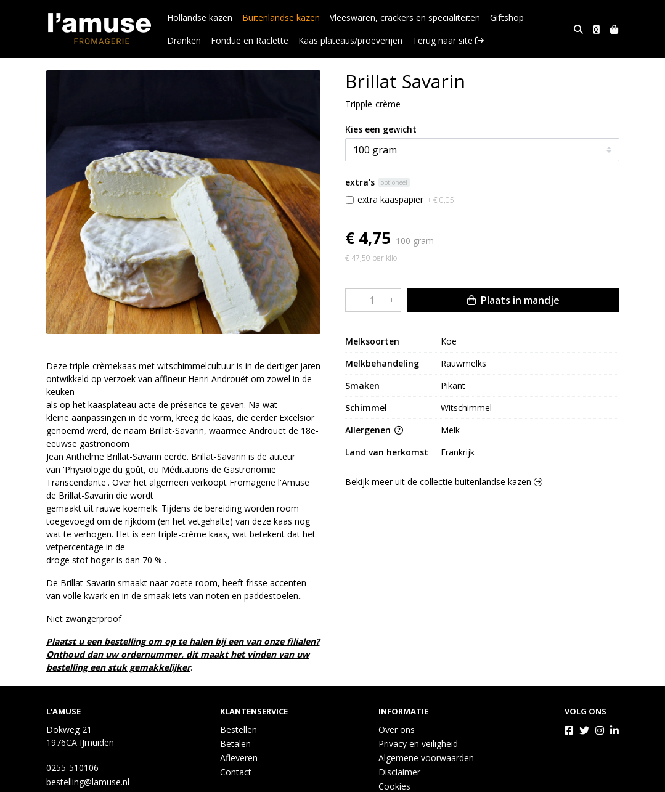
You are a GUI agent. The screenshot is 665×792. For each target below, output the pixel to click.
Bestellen (238, 729)
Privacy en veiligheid (418, 743)
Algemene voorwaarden (426, 758)
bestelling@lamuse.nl (87, 782)
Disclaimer (399, 772)
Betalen (235, 743)
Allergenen (374, 430)
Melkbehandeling (382, 363)
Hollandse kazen (199, 17)
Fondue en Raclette (206, 40)
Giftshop (507, 17)
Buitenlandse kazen (281, 17)
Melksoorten (372, 341)
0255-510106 (72, 768)
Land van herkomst (386, 452)
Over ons (396, 729)
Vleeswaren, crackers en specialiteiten (405, 17)
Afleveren (239, 758)
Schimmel (366, 408)
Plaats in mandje (513, 300)
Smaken (362, 385)
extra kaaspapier (405, 199)
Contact (235, 772)
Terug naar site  (404, 40)
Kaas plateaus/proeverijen (307, 40)
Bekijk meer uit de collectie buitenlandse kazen (443, 482)
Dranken (551, 17)
